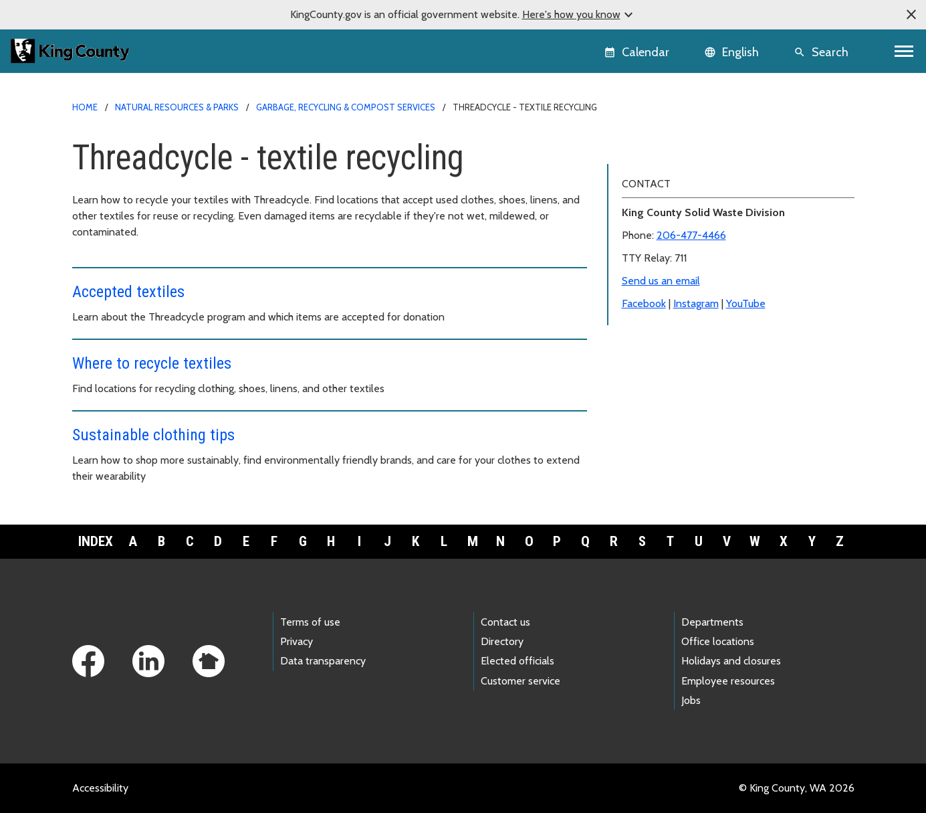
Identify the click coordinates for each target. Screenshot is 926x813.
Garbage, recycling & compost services (345, 107)
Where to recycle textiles (151, 363)
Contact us (505, 622)
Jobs (691, 700)
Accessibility (100, 788)
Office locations (717, 641)
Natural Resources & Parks (177, 107)
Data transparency (323, 660)
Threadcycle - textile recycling (688, 147)
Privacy (296, 641)
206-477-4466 (691, 320)
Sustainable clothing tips (153, 435)
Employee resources (728, 680)
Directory (502, 641)
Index (95, 541)
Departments (712, 622)
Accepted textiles (128, 291)
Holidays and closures (731, 660)
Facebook (644, 389)
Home (85, 107)
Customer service (520, 680)
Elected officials (517, 660)
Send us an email (661, 366)
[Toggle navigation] (904, 51)
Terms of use (310, 622)
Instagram (696, 389)
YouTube (746, 389)
